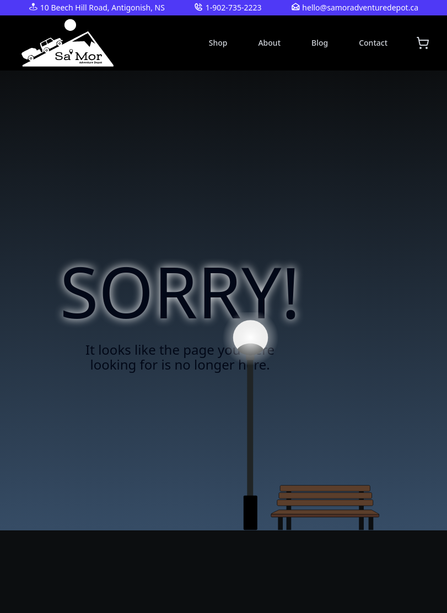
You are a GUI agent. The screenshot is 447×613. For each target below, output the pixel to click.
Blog (319, 42)
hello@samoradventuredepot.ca (360, 7)
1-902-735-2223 (234, 7)
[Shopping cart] (423, 43)
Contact (373, 42)
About (269, 42)
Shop (218, 42)
